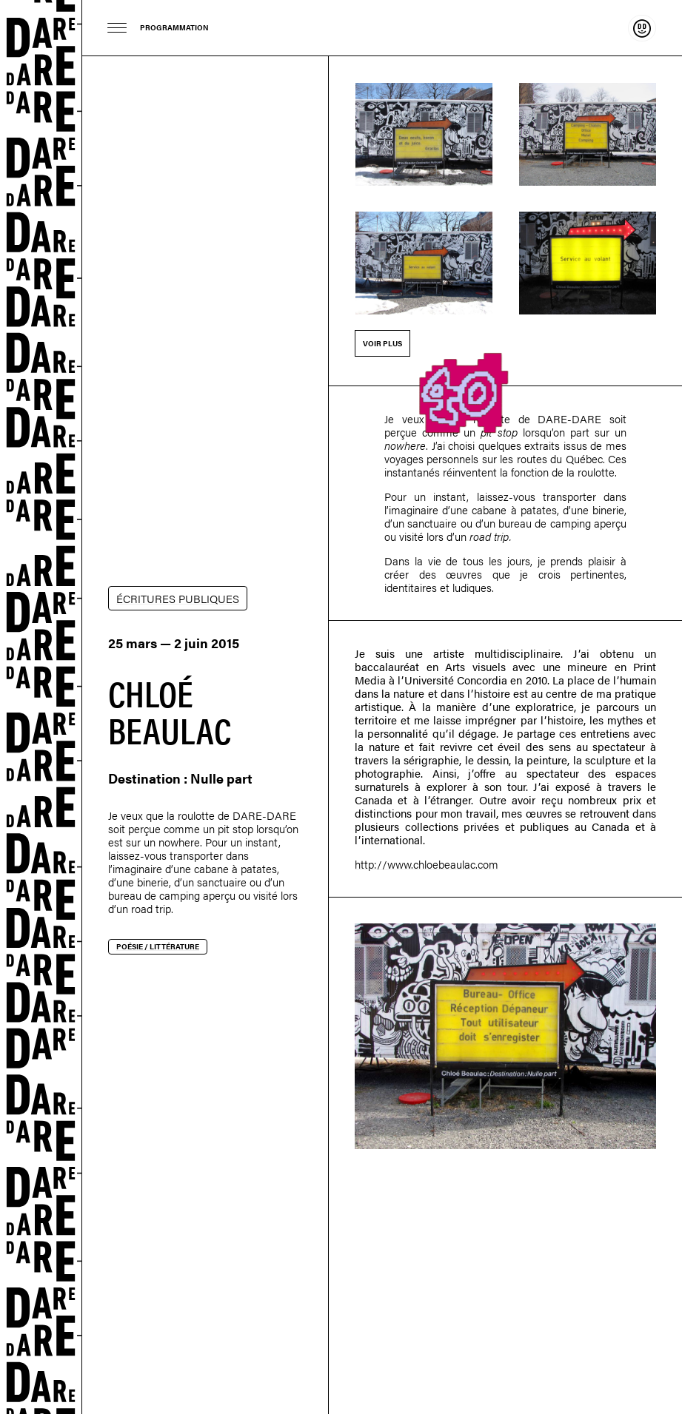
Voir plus (382, 343)
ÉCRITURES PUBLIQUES (177, 598)
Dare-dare (41, 707)
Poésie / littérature (157, 946)
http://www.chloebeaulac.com (426, 864)
